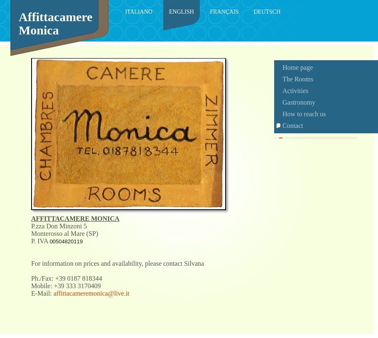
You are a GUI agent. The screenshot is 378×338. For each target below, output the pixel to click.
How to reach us (304, 114)
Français (224, 12)
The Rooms (297, 79)
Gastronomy (298, 102)
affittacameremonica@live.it (92, 293)
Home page (297, 67)
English (181, 12)
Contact (292, 125)
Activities (295, 90)
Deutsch (267, 12)
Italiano (138, 12)
